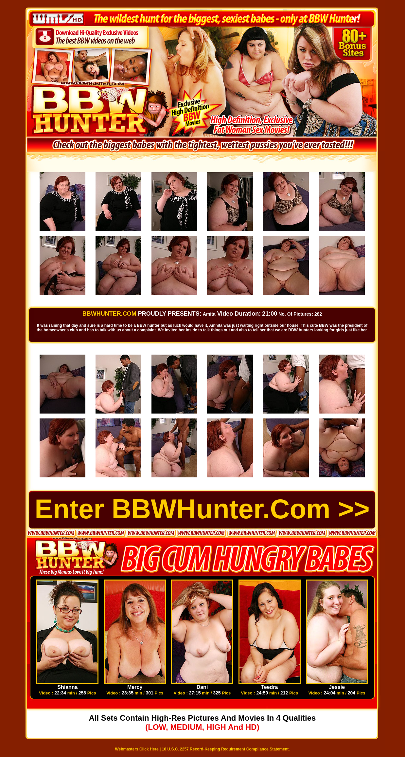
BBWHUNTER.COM (109, 313)
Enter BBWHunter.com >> (202, 509)
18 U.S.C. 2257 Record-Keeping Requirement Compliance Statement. (226, 749)
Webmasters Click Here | (138, 749)
